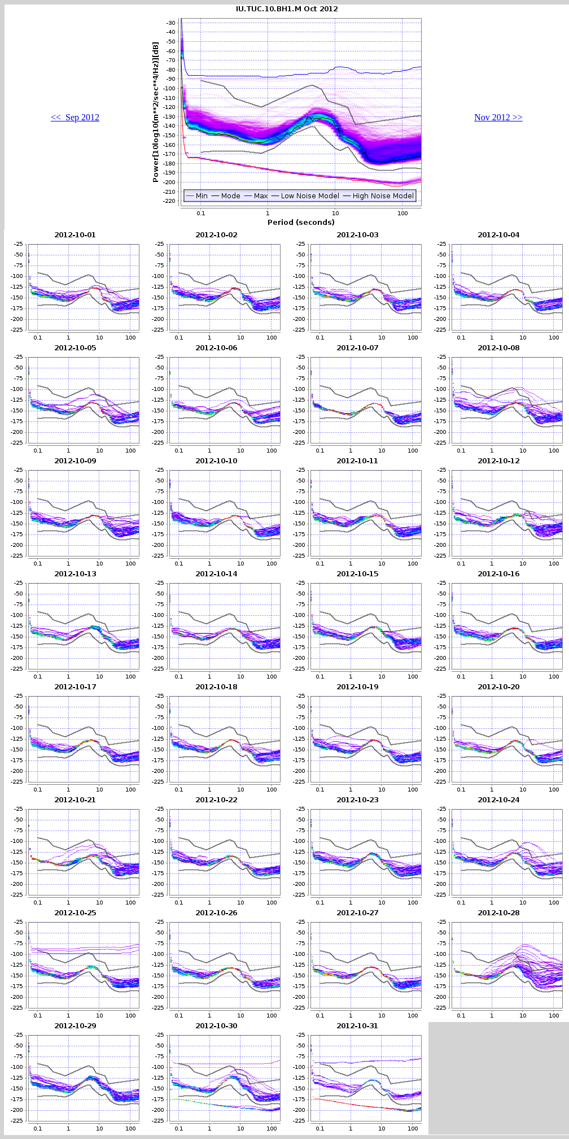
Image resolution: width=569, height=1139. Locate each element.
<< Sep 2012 (75, 117)
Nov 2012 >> (498, 117)
